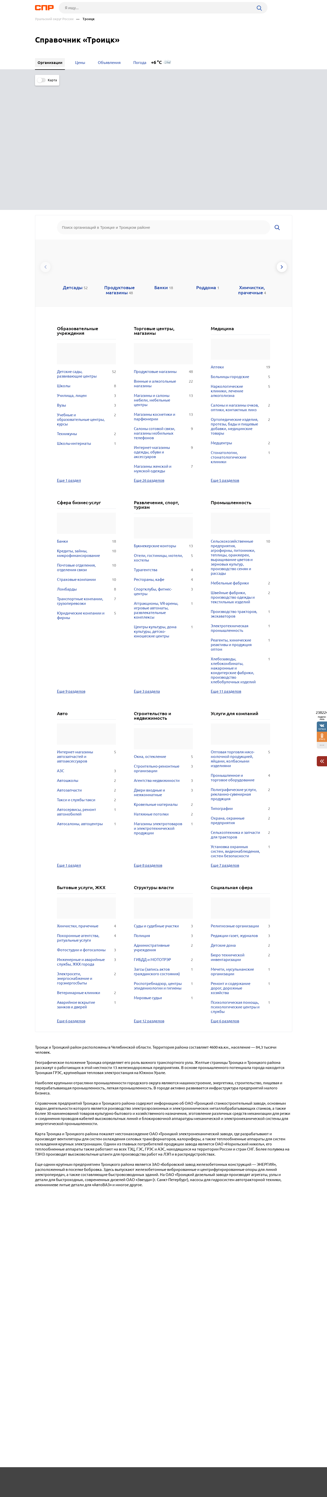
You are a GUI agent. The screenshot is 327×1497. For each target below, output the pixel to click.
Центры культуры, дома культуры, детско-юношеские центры (163, 504)
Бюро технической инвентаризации (240, 830)
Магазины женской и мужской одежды (163, 341)
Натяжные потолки (163, 687)
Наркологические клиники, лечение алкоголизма (240, 264)
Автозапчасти (86, 663)
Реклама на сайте (112, 1478)
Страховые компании (86, 452)
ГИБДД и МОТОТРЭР (163, 832)
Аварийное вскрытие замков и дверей (86, 877)
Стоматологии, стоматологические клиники (240, 330)
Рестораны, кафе (163, 452)
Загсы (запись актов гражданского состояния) (163, 844)
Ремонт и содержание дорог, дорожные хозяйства (240, 861)
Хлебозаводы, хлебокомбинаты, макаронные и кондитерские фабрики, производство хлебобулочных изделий (240, 543)
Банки (86, 414)
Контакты (149, 1478)
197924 (322, 729)
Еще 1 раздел (69, 353)
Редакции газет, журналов (240, 808)
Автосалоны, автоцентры (86, 696)
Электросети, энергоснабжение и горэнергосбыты (86, 851)
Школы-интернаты (86, 316)
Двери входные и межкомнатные (163, 665)
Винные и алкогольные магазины (163, 256)
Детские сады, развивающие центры (86, 246)
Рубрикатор (44, 1478)
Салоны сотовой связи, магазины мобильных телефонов (163, 306)
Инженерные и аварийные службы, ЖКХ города (86, 834)
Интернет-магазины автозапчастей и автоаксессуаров (86, 629)
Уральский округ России (54, 19)
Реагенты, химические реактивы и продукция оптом (240, 517)
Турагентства (163, 442)
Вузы (86, 278)
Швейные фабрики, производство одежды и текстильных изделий (240, 470)
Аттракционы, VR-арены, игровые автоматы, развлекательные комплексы (163, 483)
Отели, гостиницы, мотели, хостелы (163, 430)
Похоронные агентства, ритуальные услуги (86, 810)
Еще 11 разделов (226, 564)
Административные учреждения (163, 820)
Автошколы (86, 653)
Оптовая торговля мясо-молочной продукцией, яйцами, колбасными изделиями (240, 631)
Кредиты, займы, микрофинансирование (86, 426)
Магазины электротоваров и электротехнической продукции (163, 701)
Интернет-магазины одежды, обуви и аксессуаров (163, 325)
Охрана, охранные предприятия (240, 693)
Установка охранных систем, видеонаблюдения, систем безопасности (240, 724)
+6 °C (156, 62)
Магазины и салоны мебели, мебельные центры (163, 273)
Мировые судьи (163, 870)
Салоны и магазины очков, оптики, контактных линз (240, 280)
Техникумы (86, 306)
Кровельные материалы (163, 677)
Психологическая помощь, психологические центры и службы (240, 880)
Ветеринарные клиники (86, 865)
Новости (76, 1478)
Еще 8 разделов (148, 738)
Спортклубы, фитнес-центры (163, 464)
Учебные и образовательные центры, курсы (86, 292)
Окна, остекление (163, 629)
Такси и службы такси (86, 672)
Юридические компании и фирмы (86, 488)
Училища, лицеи (86, 268)
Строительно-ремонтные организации (163, 641)
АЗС (86, 643)
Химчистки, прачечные (86, 798)
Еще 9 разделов (71, 564)
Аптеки (240, 239)
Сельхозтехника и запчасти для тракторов (240, 707)
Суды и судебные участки (163, 798)
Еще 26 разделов (149, 353)
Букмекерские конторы (163, 418)
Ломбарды (86, 462)
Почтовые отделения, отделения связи (86, 440)
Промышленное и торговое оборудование (240, 650)
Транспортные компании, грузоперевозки (86, 473)
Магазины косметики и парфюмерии (163, 289)
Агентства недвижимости (163, 653)
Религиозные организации (240, 798)
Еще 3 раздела (147, 564)
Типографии (240, 681)
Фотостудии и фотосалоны (86, 822)
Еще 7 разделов (225, 738)
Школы (86, 258)
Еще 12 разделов (149, 893)
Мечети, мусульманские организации (240, 844)
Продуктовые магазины (163, 244)
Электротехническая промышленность (240, 500)
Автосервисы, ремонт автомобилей (86, 684)
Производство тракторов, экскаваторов (240, 486)
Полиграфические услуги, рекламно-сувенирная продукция (240, 667)
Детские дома (240, 818)
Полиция (163, 808)
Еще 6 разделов (71, 893)
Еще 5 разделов (225, 353)
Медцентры (240, 315)
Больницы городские (240, 249)
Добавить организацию (269, 1478)
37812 (322, 739)
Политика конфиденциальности (103, 1493)
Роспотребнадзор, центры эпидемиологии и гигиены (163, 858)
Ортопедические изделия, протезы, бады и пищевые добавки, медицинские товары (240, 299)
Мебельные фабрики (240, 455)
